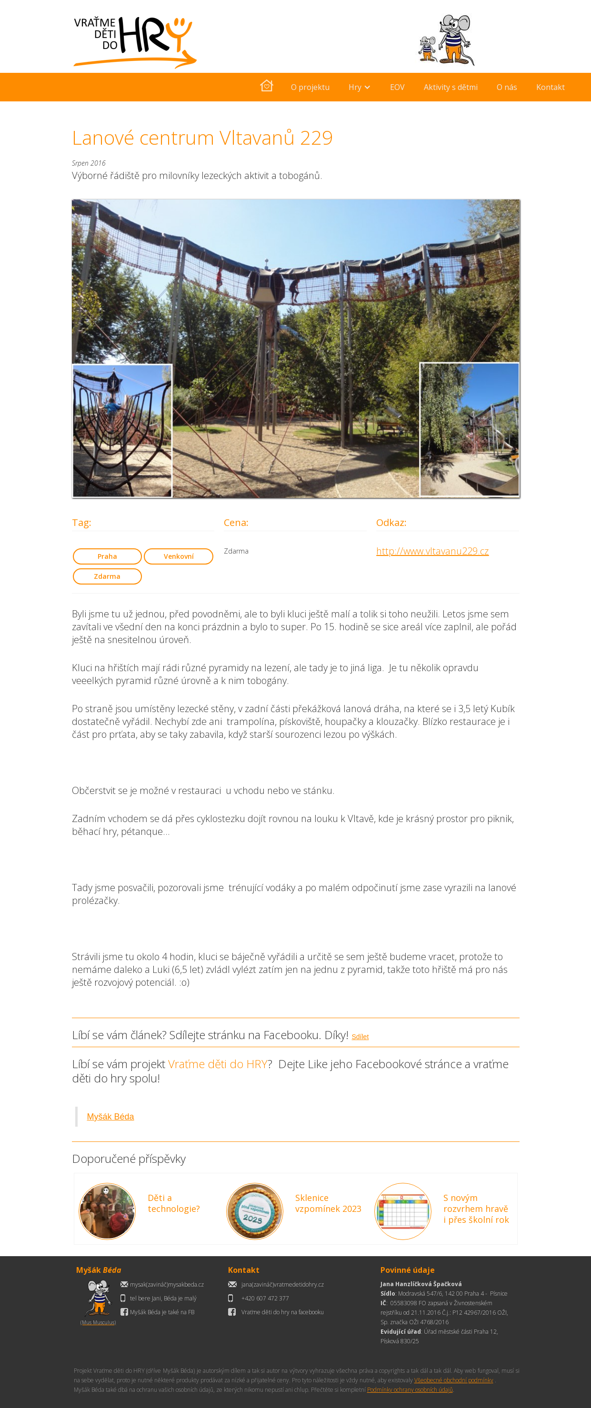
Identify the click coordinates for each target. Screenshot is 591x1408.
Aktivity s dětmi (451, 87)
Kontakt (550, 87)
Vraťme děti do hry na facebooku (282, 1312)
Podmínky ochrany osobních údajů (410, 1390)
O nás (507, 87)
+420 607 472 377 (265, 1298)
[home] (266, 87)
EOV (397, 87)
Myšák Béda (110, 1116)
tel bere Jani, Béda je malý (163, 1298)
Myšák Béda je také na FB (162, 1312)
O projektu (310, 87)
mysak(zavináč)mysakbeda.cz (167, 1284)
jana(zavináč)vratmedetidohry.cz (282, 1284)
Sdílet (360, 1037)
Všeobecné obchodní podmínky (453, 1380)
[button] (360, 87)
